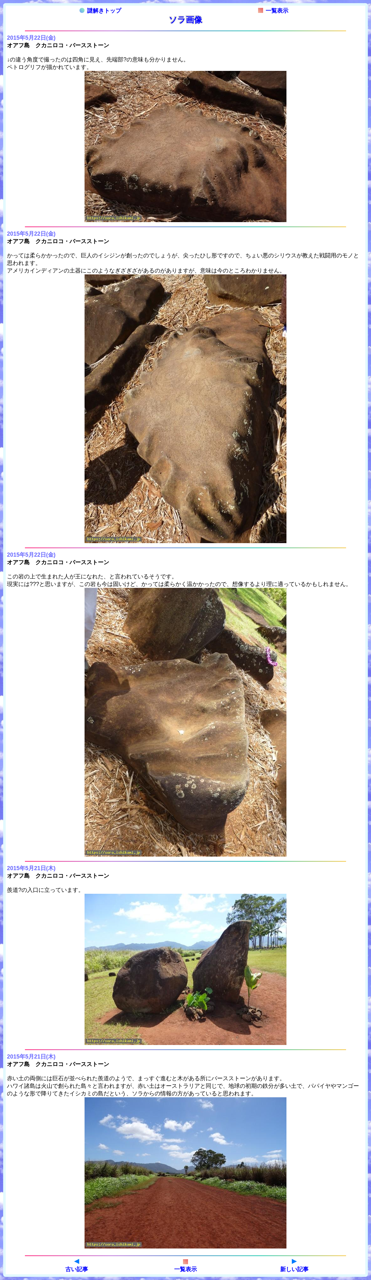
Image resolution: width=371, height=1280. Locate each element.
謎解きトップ (100, 11)
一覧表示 (273, 11)
